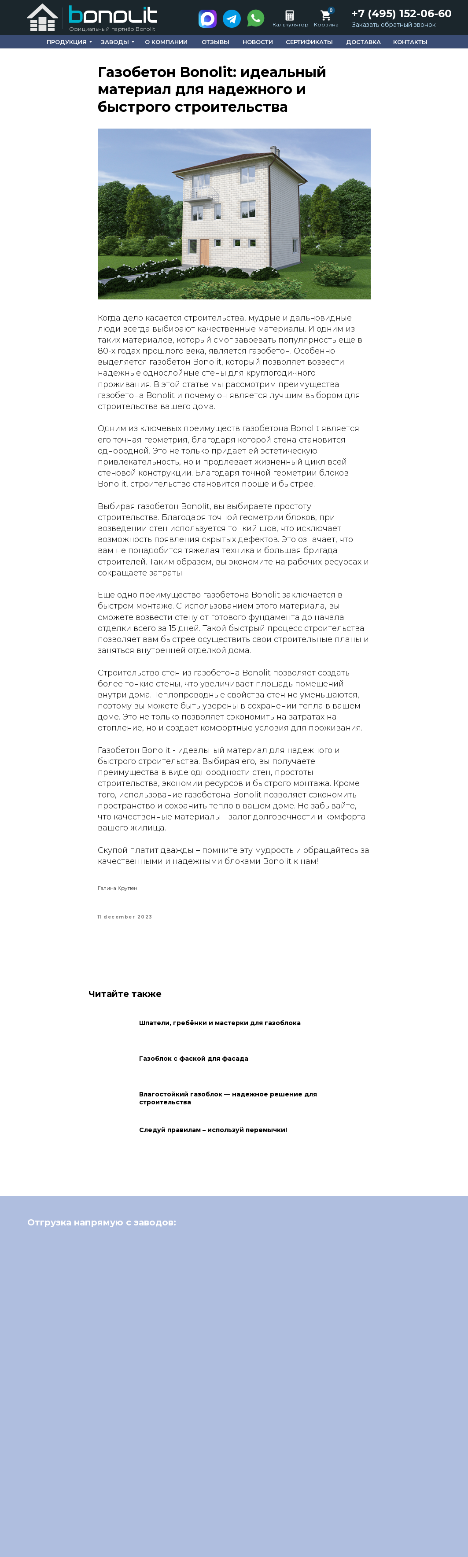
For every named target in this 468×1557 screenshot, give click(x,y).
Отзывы (274, 1517)
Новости (312, 1517)
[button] (394, 25)
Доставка (413, 1517)
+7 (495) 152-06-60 (402, 13)
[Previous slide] (22, 1367)
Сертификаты (361, 1517)
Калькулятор (291, 24)
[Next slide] (446, 1367)
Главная (184, 1517)
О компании (229, 1517)
